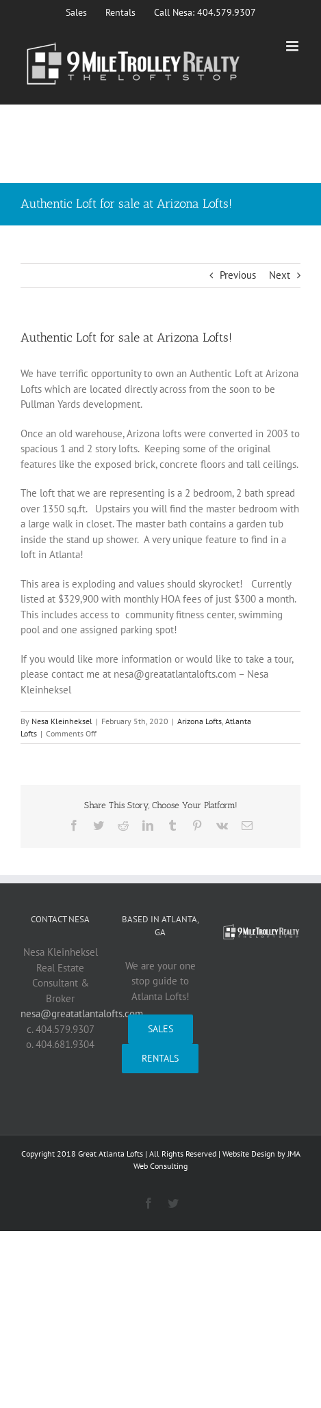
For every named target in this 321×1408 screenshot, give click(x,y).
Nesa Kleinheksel (61, 721)
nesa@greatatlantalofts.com (82, 1013)
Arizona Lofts (199, 721)
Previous (238, 274)
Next (279, 274)
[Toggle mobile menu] (293, 46)
